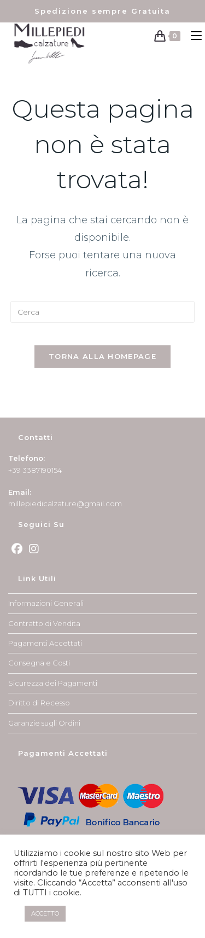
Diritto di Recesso (39, 702)
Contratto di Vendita (44, 623)
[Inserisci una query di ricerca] (102, 312)
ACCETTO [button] (45, 913)
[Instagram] (34, 549)
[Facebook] (16, 549)
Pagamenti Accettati (45, 643)
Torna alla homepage (102, 356)
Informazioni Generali (46, 603)
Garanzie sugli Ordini (44, 723)
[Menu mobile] (194, 36)
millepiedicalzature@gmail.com (65, 503)
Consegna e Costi (39, 662)
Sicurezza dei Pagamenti (52, 683)
